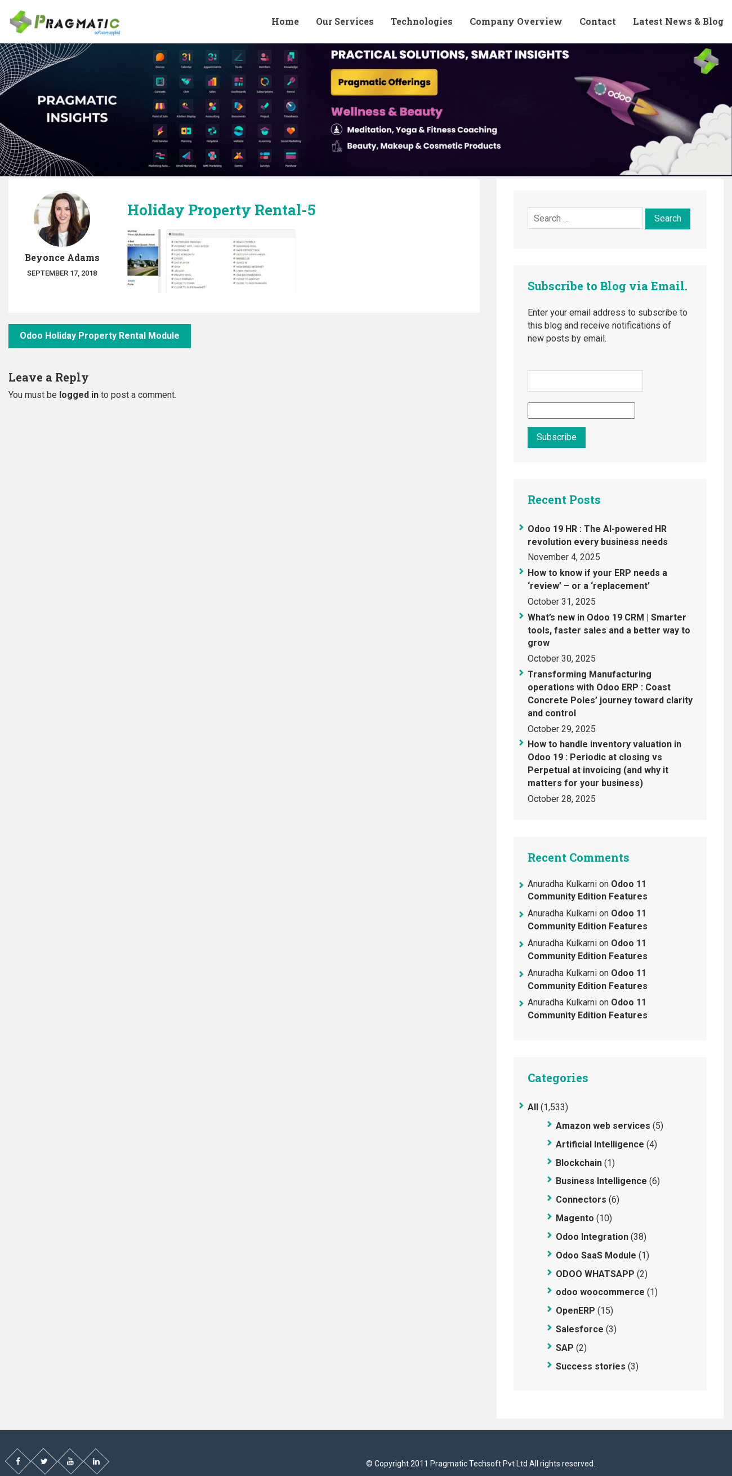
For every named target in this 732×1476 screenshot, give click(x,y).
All (533, 1107)
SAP (565, 1347)
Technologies (422, 21)
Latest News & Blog (678, 21)
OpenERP (575, 1310)
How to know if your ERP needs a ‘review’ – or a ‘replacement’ (597, 579)
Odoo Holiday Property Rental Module (100, 335)
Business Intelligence (601, 1181)
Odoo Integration (592, 1236)
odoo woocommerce (600, 1292)
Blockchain (579, 1163)
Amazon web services (603, 1125)
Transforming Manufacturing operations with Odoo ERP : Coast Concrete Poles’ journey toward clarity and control (610, 694)
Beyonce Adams (62, 257)
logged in (79, 394)
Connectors (581, 1199)
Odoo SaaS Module (596, 1255)
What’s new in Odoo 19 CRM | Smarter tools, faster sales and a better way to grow (609, 630)
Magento (575, 1218)
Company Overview (516, 21)
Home (285, 21)
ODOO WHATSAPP (595, 1274)
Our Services (345, 21)
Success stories (591, 1366)
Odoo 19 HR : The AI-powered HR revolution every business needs (598, 535)
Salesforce (580, 1329)
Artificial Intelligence (600, 1144)
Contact (597, 21)
